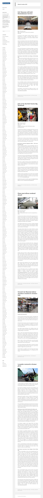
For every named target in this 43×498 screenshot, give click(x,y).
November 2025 (5, 56)
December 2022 (5, 103)
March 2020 (4, 146)
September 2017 (5, 187)
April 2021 (4, 129)
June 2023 (4, 95)
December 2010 (5, 296)
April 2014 (4, 242)
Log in (3, 362)
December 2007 (5, 343)
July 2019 (4, 157)
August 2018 (4, 172)
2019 (32, 95)
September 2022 (5, 107)
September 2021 (5, 122)
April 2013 (4, 258)
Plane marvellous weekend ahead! (26, 194)
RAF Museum (19, 185)
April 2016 (4, 210)
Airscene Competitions (5, 36)
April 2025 (4, 65)
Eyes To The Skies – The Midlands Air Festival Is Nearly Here (6, 27)
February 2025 (4, 68)
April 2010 (4, 307)
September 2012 (5, 268)
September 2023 (5, 91)
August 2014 (4, 237)
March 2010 (4, 308)
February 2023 (4, 100)
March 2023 (4, 99)
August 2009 (4, 318)
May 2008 (4, 338)
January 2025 (4, 69)
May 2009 (4, 322)
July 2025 (4, 61)
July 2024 (4, 77)
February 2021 (4, 131)
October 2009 (4, 315)
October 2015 (4, 218)
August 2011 (4, 285)
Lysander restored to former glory (27, 365)
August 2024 (4, 76)
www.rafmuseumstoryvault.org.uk (23, 86)
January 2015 (4, 230)
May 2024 (4, 80)
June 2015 (4, 223)
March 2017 (4, 195)
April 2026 (4, 49)
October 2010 (4, 299)
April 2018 (4, 177)
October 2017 (4, 185)
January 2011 (4, 295)
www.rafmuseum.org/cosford (22, 90)
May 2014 (4, 241)
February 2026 (4, 52)
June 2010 (4, 304)
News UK (4, 37)
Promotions (4, 39)
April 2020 (4, 145)
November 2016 (5, 200)
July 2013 (4, 254)
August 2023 (4, 92)
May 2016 (4, 208)
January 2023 (4, 102)
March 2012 (4, 276)
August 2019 (4, 156)
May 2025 (4, 64)
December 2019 (5, 150)
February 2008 (4, 342)
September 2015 (5, 219)
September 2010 (5, 300)
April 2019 (4, 161)
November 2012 (5, 265)
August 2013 (4, 253)
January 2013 (4, 262)
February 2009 (4, 326)
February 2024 (4, 84)
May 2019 (4, 160)
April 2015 (4, 226)
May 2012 (4, 273)
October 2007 (4, 345)
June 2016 (4, 207)
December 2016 (5, 199)
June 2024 (4, 79)
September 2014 (5, 235)
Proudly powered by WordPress (22, 496)
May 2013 (4, 257)
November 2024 (5, 72)
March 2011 (4, 292)
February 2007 (4, 349)
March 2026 (4, 50)
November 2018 (5, 168)
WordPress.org (4, 366)
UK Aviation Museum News (6, 41)
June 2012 (4, 272)
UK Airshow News (5, 40)
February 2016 (4, 212)
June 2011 (4, 288)
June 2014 (4, 239)
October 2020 (4, 137)
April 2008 (4, 339)
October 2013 (4, 250)
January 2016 (4, 214)
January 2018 (4, 181)
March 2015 (4, 227)
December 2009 (5, 312)
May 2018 (4, 176)
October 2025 (4, 57)
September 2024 (5, 75)
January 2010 (4, 311)
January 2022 (4, 118)
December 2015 (5, 215)
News (34, 95)
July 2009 (4, 319)
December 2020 (5, 134)
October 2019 (4, 153)
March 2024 (4, 83)
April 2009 (4, 323)
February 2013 (4, 261)
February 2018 (4, 180)
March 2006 (4, 357)
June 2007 (4, 346)
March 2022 (4, 115)
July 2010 (4, 303)
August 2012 (4, 269)
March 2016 (4, 211)
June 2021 (4, 126)
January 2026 (4, 53)
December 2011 (5, 280)
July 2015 (4, 222)
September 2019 (5, 154)
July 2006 (4, 354)
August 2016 (4, 204)
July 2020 (4, 141)
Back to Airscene (5, 7)
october (36, 95)
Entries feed (4, 363)
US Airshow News (5, 44)
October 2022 (4, 106)
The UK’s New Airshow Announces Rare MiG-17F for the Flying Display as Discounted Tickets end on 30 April (6, 17)
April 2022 (4, 114)
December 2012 (5, 264)
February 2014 (4, 245)
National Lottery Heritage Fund (29, 180)
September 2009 (5, 316)
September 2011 (5, 284)
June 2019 (4, 158)
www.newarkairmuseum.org (32, 338)
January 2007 (4, 350)
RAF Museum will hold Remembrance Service (25, 13)
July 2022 (4, 110)
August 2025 (4, 60)
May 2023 (4, 96)
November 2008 (5, 330)
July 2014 (4, 238)
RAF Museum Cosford (20, 96)
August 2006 (4, 353)
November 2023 (5, 88)
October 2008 (4, 331)
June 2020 (4, 142)
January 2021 (4, 133)
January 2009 (4, 327)
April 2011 (4, 291)
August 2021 (4, 123)
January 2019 (4, 165)
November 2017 (5, 184)
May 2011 (4, 289)
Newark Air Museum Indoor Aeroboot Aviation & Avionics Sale (27, 293)
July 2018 (4, 173)
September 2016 (5, 203)
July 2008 (4, 335)
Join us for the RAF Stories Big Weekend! (27, 104)
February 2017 (4, 196)
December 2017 (5, 183)
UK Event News (4, 43)
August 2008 (4, 334)
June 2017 (4, 191)
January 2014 (4, 246)
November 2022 (5, 104)
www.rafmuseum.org (25, 176)
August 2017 (4, 188)
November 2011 (5, 281)
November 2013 (5, 249)
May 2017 (4, 192)
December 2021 (5, 119)
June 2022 (4, 111)
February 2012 (4, 277)
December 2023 (5, 87)
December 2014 (5, 231)
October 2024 (4, 73)
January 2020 (4, 149)
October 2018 (4, 169)
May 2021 (4, 127)
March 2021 (4, 130)
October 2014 (4, 234)
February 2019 (4, 164)
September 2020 (5, 138)
